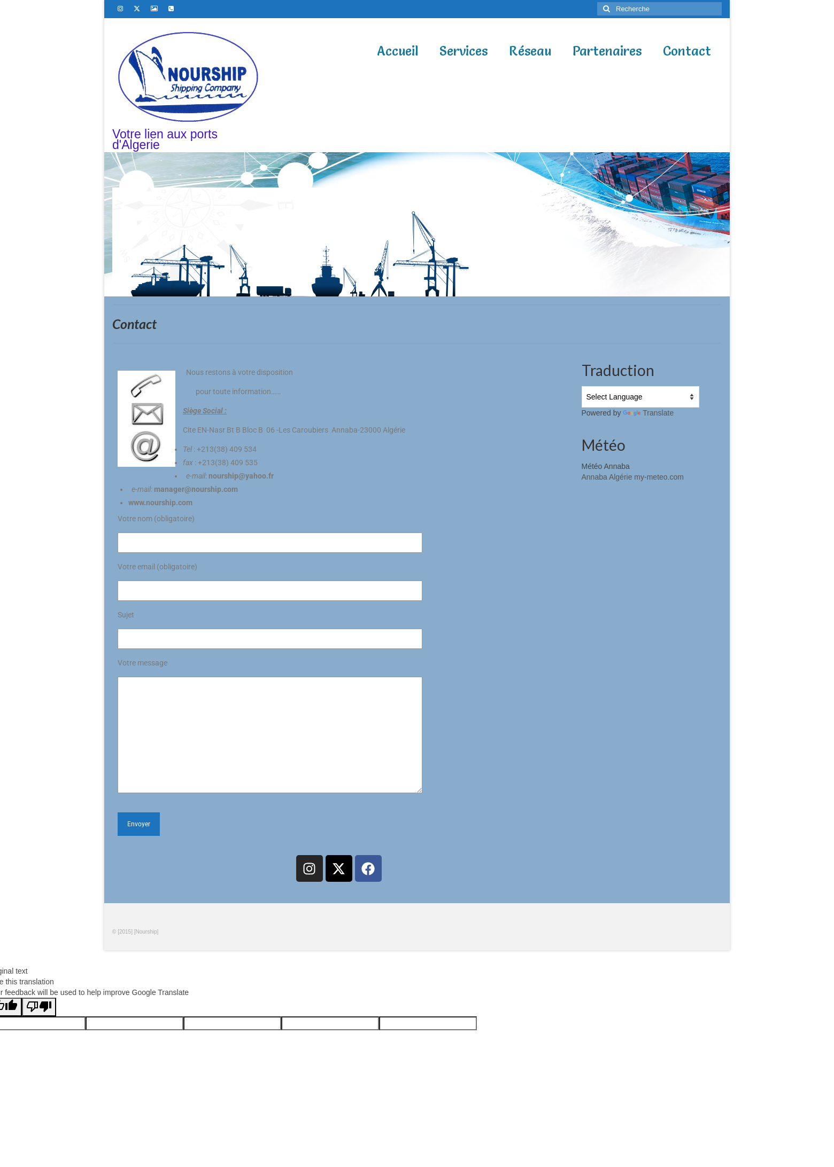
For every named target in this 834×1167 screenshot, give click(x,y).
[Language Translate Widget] (640, 397)
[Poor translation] (39, 1007)
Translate (648, 413)
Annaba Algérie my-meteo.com (633, 477)
